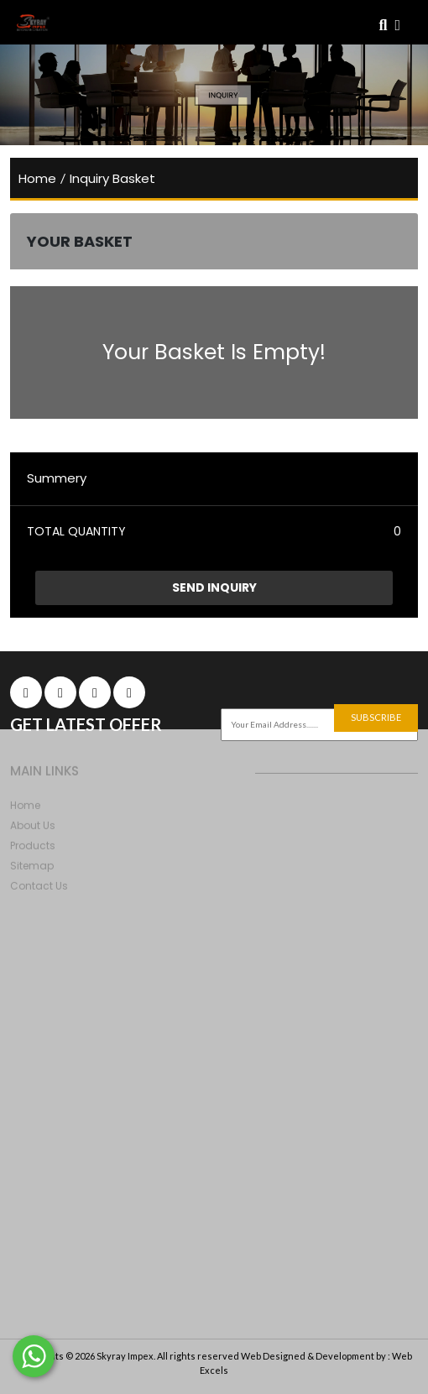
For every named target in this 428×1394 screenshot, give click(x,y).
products (32, 848)
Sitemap (32, 868)
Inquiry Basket (112, 178)
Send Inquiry (214, 587)
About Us (32, 828)
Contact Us (39, 888)
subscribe (376, 717)
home (37, 178)
